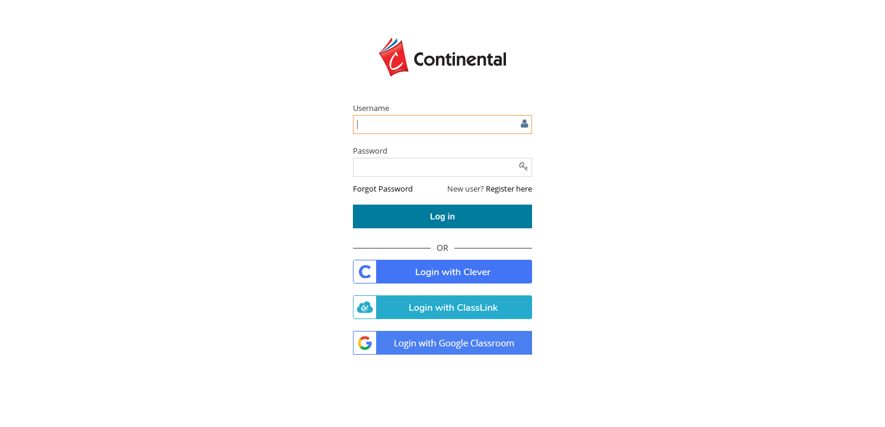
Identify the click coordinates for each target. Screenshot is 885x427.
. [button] (442, 271)
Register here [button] (509, 188)
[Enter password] (442, 167)
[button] (383, 188)
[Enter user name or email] (442, 124)
